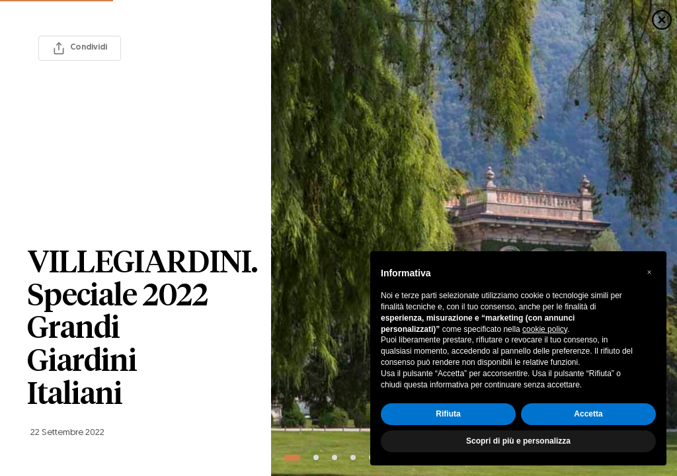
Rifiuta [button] (448, 413)
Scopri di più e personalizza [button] (518, 441)
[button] (649, 272)
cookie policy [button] (544, 329)
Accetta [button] (588, 413)
